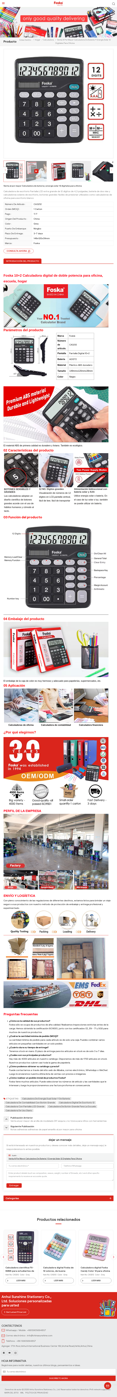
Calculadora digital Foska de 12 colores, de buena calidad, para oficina (94, 1269)
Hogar (37, 40)
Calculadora (48, 40)
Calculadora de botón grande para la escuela (72, 1106)
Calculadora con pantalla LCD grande (25, 1106)
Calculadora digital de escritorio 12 (77, 1102)
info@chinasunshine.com (39, 1335)
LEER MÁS (19, 1280)
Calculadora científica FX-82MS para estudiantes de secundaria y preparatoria (56, 1269)
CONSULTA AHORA (17, 251)
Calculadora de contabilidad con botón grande (30, 1102)
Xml (22, 1393)
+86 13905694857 (26, 1341)
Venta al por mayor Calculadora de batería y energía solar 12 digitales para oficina (45, 1159)
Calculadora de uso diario (19, 1110)
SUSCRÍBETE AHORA (59, 1378)
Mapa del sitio (11, 1393)
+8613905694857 (36, 1330)
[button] (112, 170)
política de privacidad (36, 1393)
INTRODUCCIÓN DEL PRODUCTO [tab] (22, 261)
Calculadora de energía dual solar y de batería (46, 1098)
